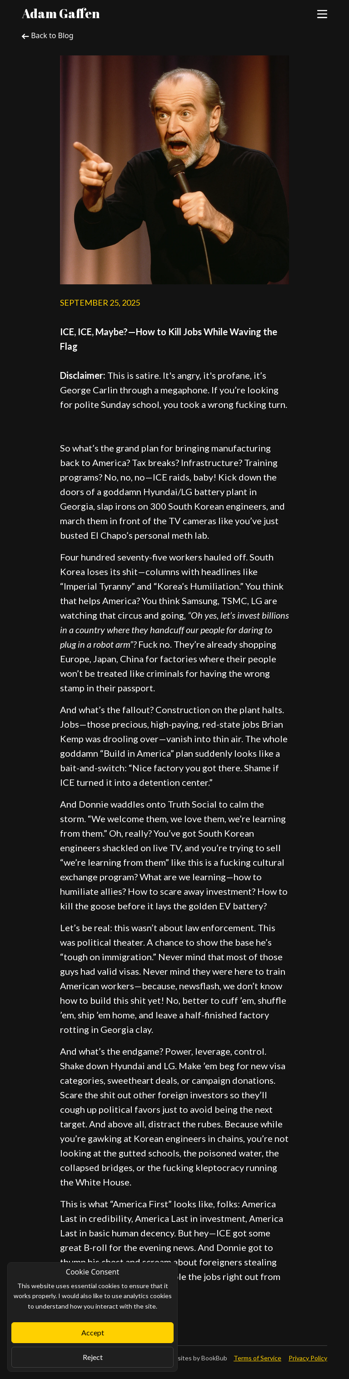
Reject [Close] (93, 1357)
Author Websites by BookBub (184, 1358)
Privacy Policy (308, 1358)
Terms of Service (257, 1358)
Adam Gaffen (61, 13)
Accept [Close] (92, 1332)
